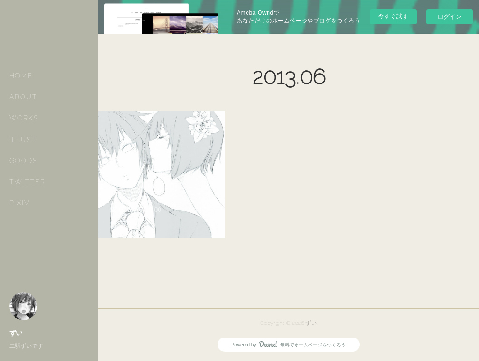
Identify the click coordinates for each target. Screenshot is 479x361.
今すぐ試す (393, 16)
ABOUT (23, 97)
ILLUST (23, 139)
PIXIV (19, 203)
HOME (21, 76)
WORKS (24, 118)
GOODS (23, 161)
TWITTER (27, 182)
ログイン (449, 16)
